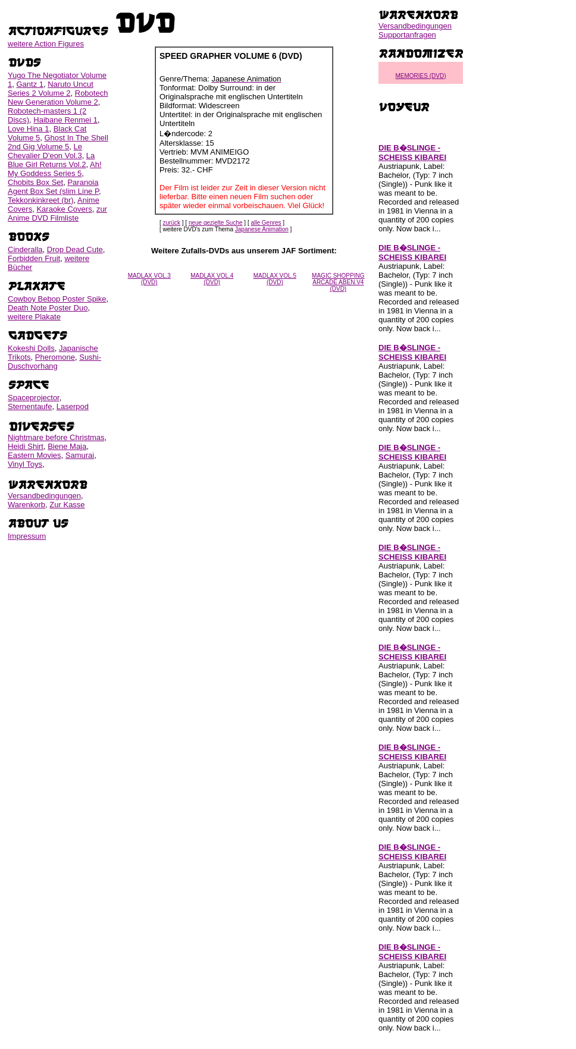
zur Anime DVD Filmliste (57, 213)
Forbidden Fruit (34, 258)
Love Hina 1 (28, 128)
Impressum (27, 536)
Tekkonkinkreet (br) (41, 200)
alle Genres (266, 222)
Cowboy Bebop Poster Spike (57, 298)
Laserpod (73, 406)
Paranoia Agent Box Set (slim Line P (53, 187)
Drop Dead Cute (75, 249)
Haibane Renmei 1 (65, 119)
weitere (46, 43)
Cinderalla (25, 249)
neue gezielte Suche (216, 222)
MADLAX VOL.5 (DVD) (274, 278)
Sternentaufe (30, 406)
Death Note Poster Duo (47, 307)
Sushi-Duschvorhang (54, 361)
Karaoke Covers (64, 209)
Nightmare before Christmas (56, 437)
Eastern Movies (34, 455)
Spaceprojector (34, 397)
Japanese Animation (262, 229)
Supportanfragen (407, 34)
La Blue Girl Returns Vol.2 (51, 160)
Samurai (79, 455)
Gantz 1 (29, 84)
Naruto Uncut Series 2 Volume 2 (50, 89)
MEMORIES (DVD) (421, 76)
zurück (171, 222)
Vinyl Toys (25, 464)
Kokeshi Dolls (31, 348)
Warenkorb (26, 504)
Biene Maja (67, 446)
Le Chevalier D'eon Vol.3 (45, 151)
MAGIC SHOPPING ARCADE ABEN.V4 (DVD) (338, 282)
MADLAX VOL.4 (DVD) (211, 278)
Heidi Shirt (25, 446)
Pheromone (55, 357)
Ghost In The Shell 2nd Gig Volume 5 (58, 142)
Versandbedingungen (44, 495)
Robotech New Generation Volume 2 (58, 97)
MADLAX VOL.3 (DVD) (149, 278)
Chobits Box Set (35, 182)
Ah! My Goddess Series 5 (55, 169)
